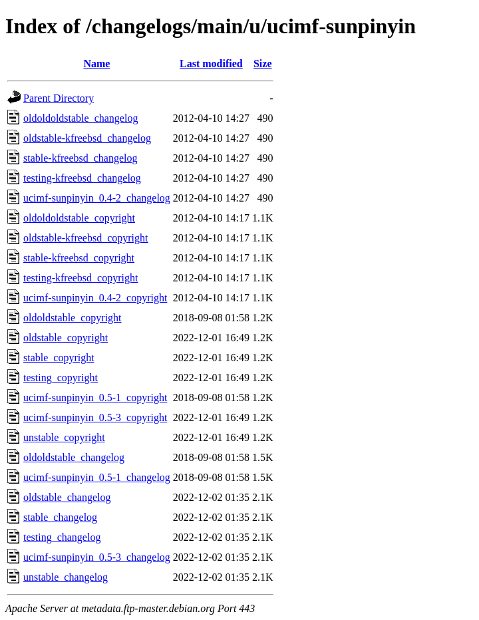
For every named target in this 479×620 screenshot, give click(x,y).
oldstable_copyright (65, 337)
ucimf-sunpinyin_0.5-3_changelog (96, 557)
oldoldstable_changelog (73, 457)
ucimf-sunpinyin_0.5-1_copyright (95, 397)
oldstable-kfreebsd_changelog (87, 138)
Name (96, 63)
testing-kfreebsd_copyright (80, 277)
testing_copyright (60, 377)
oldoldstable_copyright (72, 317)
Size (262, 63)
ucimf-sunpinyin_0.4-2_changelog (96, 198)
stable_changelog (60, 517)
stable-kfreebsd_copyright (78, 257)
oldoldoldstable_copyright (79, 218)
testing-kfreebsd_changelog (82, 178)
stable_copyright (58, 357)
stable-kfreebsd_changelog (80, 158)
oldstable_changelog (67, 497)
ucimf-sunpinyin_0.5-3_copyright (95, 417)
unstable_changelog (65, 577)
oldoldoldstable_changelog (80, 118)
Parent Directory (58, 98)
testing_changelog (61, 537)
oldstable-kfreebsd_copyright (85, 237)
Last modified (211, 63)
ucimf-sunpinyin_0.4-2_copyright (95, 297)
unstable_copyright (64, 437)
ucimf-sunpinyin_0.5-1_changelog (96, 477)
